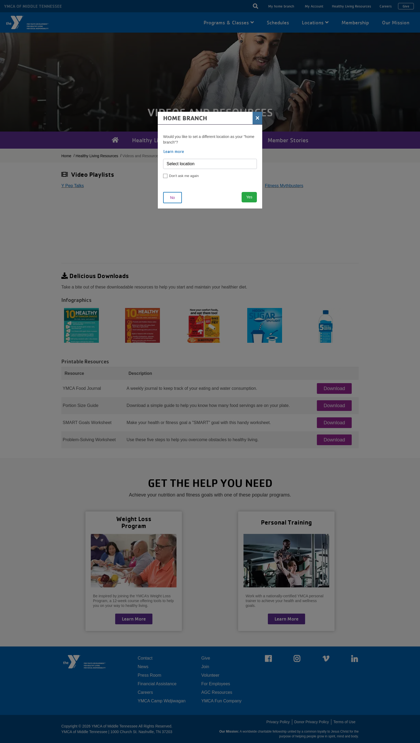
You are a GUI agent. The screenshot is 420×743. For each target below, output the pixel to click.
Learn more (173, 151)
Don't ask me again (184, 176)
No (172, 197)
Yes (249, 197)
